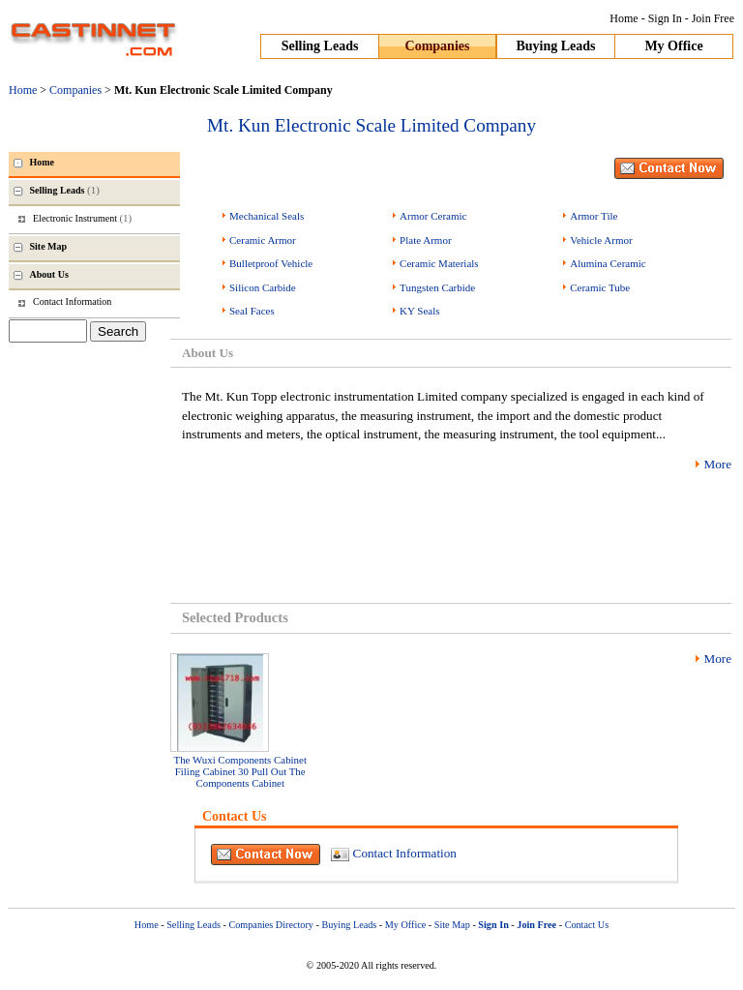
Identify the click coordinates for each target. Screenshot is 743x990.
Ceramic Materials (439, 263)
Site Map (452, 924)
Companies (437, 46)
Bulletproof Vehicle (270, 263)
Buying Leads (555, 46)
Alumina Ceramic (608, 263)
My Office (673, 46)
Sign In (665, 18)
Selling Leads (320, 46)
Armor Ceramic (433, 216)
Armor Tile (593, 216)
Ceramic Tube (600, 287)
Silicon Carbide (262, 287)
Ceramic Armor (262, 240)
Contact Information (405, 853)
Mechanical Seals (266, 216)
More (717, 464)
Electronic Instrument (82, 218)
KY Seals (419, 310)
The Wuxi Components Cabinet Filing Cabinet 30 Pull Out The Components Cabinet (240, 771)
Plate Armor (425, 240)
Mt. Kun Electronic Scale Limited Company (371, 125)
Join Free (713, 18)
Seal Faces (252, 310)
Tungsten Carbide (437, 287)
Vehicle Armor (601, 240)
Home (623, 18)
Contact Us (587, 924)
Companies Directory (270, 924)
